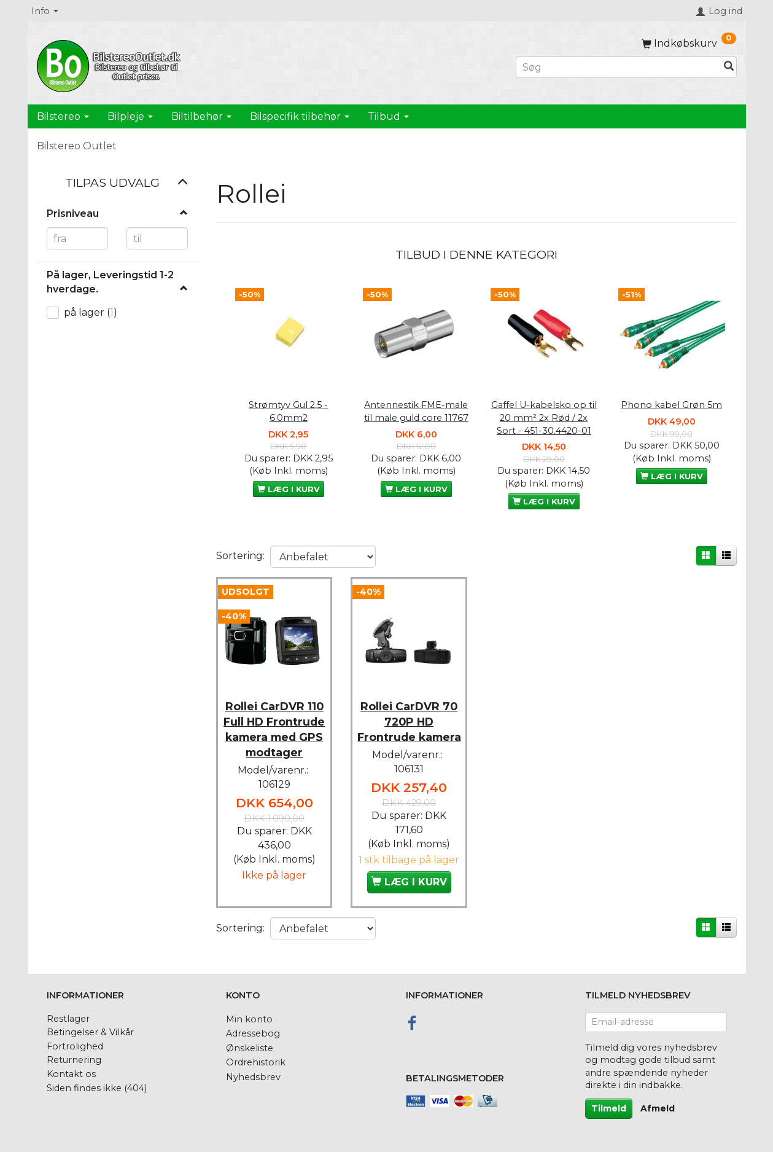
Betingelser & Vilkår (90, 1032)
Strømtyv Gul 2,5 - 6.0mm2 (288, 411)
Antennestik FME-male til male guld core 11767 (416, 411)
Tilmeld (608, 1108)
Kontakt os (71, 1074)
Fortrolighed (75, 1046)
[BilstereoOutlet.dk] (110, 63)
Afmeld (657, 1108)
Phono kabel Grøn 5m (671, 404)
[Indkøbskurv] (688, 43)
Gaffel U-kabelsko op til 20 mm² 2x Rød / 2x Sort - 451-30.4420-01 (544, 417)
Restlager (68, 1018)
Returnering (74, 1059)
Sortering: (240, 556)
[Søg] (729, 67)
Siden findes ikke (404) (97, 1088)
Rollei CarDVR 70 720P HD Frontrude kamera (409, 723)
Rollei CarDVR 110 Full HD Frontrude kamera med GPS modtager (274, 731)
